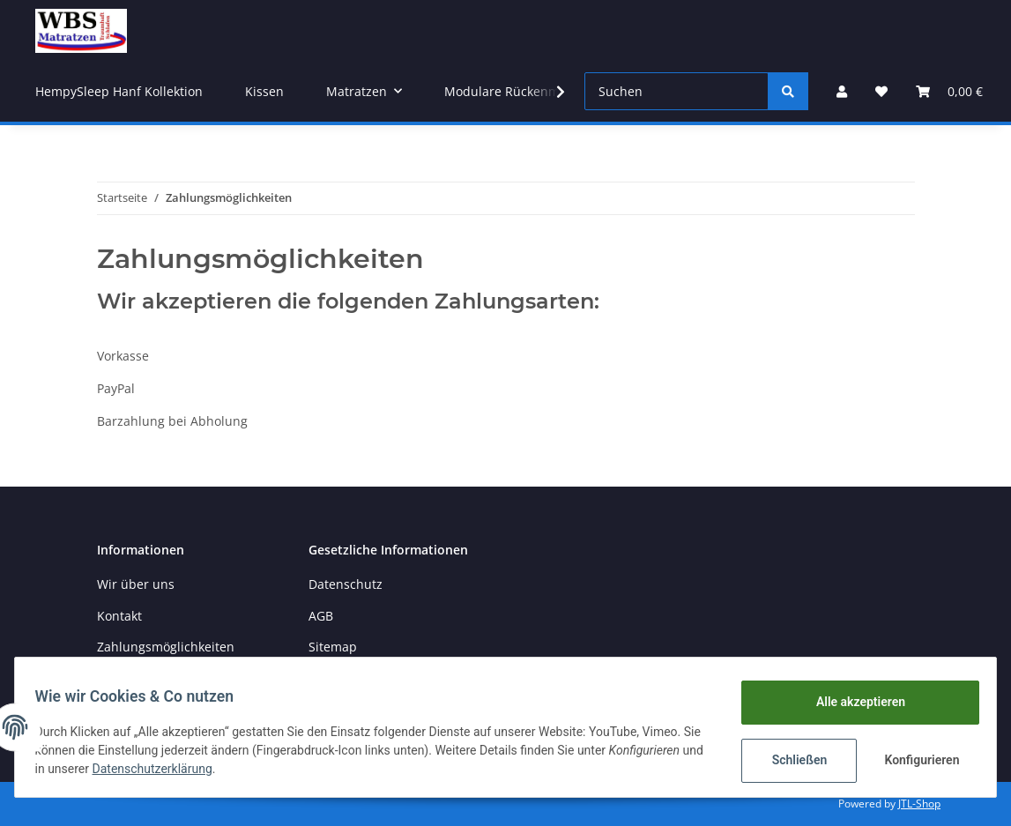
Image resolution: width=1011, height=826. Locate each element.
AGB (321, 615)
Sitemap (333, 646)
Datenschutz (346, 584)
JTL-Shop (919, 803)
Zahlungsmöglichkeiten (165, 646)
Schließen (791, 760)
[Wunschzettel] (881, 91)
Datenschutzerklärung (258, 769)
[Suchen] (676, 91)
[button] (841, 91)
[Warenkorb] (949, 91)
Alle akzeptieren (851, 702)
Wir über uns (136, 584)
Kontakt (119, 615)
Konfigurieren (915, 760)
